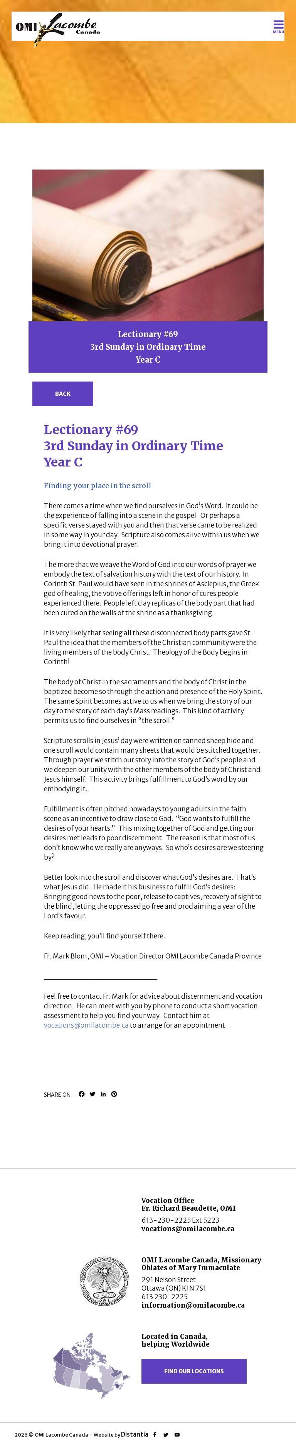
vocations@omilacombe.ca (86, 1025)
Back (63, 393)
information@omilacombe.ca (193, 1305)
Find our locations (194, 1371)
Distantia (134, 1434)
